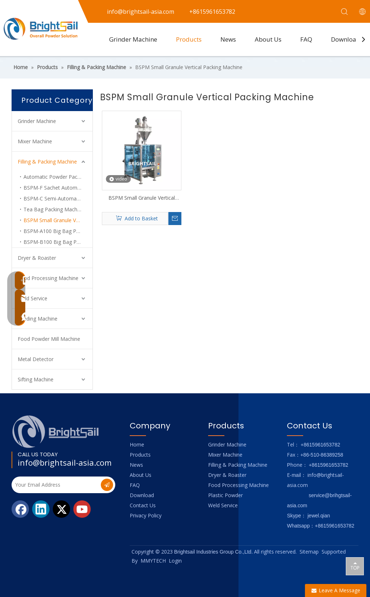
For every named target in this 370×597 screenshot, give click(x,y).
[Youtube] (82, 509)
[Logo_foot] (56, 431)
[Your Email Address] (55, 485)
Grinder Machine (133, 39)
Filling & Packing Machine (47, 161)
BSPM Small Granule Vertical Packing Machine (57, 220)
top (355, 566)
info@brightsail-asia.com (65, 462)
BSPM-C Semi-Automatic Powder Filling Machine (57, 198)
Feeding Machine (37, 318)
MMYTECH (153, 560)
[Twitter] (61, 509)
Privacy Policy (146, 515)
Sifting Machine (35, 379)
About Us (268, 39)
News (228, 39)
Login (175, 560)
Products (189, 39)
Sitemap (309, 551)
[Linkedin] (41, 509)
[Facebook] (20, 509)
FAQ (306, 39)
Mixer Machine (35, 141)
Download (345, 39)
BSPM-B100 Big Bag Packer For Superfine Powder (57, 241)
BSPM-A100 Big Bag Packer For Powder (57, 231)
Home (137, 444)
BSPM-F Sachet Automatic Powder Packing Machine (57, 187)
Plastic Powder (225, 495)
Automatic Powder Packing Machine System (57, 176)
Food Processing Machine (48, 278)
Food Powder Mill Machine (49, 338)
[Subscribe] (107, 485)
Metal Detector (35, 359)
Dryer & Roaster (37, 257)
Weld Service (32, 298)
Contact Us (143, 505)
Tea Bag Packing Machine (53, 209)
